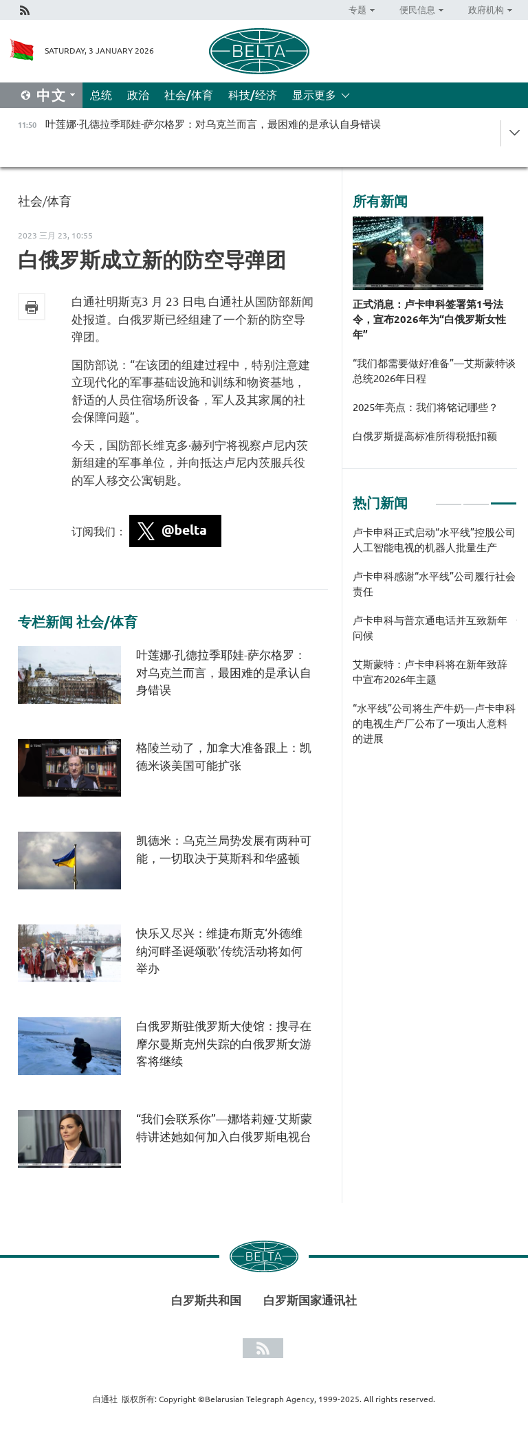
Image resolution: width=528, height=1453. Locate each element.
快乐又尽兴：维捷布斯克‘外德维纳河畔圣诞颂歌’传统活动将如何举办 (219, 951)
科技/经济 (252, 95)
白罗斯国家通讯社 (310, 1300)
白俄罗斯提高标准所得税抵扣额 (425, 436)
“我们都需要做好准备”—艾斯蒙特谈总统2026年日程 (434, 370)
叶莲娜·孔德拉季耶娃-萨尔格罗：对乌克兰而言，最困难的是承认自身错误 (223, 672)
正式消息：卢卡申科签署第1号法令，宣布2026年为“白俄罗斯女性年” (429, 319)
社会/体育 (188, 95)
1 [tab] (448, 497)
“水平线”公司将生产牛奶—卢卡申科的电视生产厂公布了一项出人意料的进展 (434, 723)
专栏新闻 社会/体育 (78, 622)
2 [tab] (476, 497)
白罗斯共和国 (206, 1300)
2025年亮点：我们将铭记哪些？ (425, 407)
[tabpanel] (435, 642)
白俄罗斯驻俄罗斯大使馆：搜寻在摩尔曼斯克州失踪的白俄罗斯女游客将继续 (223, 1043)
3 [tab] (503, 497)
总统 (101, 95)
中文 (51, 95)
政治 (138, 95)
